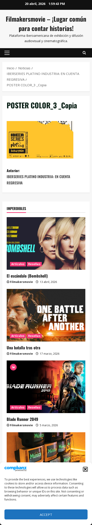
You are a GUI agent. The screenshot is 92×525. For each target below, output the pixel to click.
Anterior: (46, 177)
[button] (85, 469)
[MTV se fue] (46, 458)
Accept (46, 514)
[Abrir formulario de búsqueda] (84, 53)
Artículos (17, 264)
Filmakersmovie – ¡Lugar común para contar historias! (46, 23)
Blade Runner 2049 (22, 419)
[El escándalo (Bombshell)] (46, 243)
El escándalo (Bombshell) (27, 276)
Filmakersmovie (21, 282)
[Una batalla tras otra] (46, 315)
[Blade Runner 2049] (46, 386)
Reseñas (34, 264)
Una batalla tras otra (23, 347)
